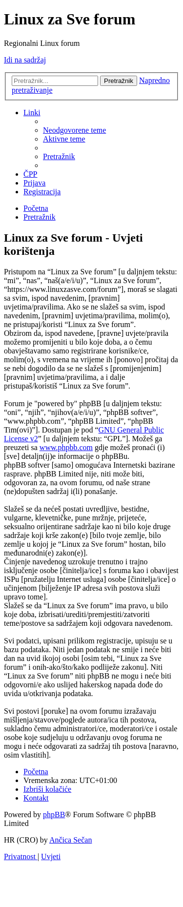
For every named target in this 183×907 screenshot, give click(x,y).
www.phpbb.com (66, 447)
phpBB (54, 814)
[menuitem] (74, 130)
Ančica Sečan (70, 840)
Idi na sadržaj (25, 60)
